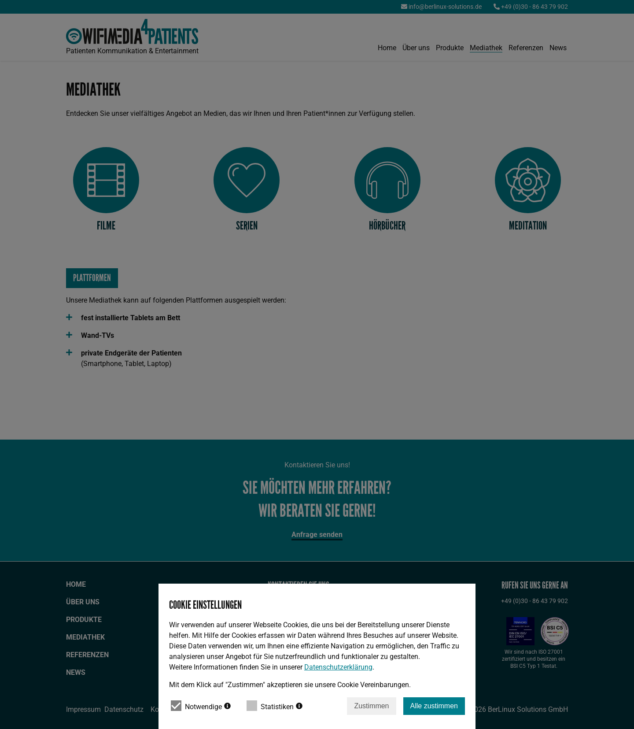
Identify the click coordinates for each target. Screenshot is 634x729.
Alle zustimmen (434, 706)
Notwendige (201, 705)
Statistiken (274, 705)
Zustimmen (371, 706)
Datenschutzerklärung (338, 667)
